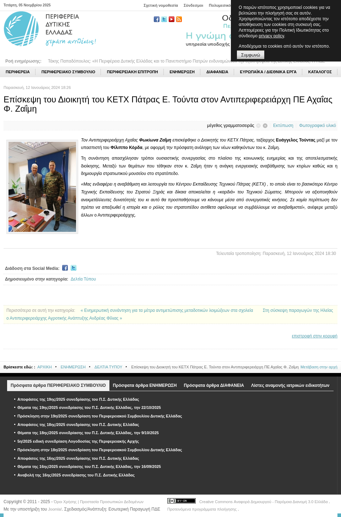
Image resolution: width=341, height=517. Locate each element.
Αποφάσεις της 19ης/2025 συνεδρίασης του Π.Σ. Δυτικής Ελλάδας (78, 399)
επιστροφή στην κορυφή (314, 336)
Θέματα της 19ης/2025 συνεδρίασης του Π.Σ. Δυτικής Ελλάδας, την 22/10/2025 (89, 407)
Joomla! (55, 509)
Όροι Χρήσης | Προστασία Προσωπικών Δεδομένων (99, 502)
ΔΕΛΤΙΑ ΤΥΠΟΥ (108, 367)
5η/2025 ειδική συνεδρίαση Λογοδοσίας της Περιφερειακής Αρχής (78, 441)
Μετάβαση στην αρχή (319, 367)
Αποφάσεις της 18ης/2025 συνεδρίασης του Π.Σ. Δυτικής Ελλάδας (78, 424)
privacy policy (271, 35)
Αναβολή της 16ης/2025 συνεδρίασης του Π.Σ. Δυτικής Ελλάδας (76, 475)
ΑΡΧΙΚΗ (44, 367)
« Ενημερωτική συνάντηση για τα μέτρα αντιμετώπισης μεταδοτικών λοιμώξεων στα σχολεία (167, 310)
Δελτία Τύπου (83, 279)
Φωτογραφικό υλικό (317, 125)
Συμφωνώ (250, 55)
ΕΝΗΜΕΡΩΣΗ (73, 367)
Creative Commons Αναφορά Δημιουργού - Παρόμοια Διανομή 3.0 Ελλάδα (264, 502)
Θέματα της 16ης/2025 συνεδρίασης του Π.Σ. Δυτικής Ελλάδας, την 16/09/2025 (89, 466)
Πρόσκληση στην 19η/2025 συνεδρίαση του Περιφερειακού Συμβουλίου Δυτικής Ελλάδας (99, 416)
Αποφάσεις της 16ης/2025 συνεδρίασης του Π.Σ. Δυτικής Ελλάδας (78, 458)
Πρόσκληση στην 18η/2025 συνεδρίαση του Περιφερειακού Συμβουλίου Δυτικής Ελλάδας (99, 450)
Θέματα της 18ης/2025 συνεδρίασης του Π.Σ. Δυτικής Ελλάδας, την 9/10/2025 (88, 433)
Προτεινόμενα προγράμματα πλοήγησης (202, 509)
